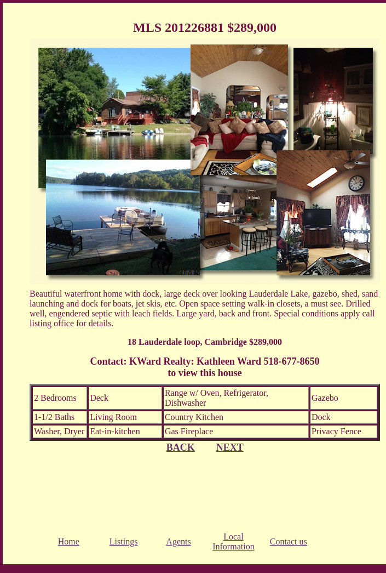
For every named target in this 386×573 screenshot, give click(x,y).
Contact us (288, 541)
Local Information (233, 541)
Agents (178, 541)
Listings (124, 541)
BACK (180, 447)
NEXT (230, 447)
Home (68, 541)
